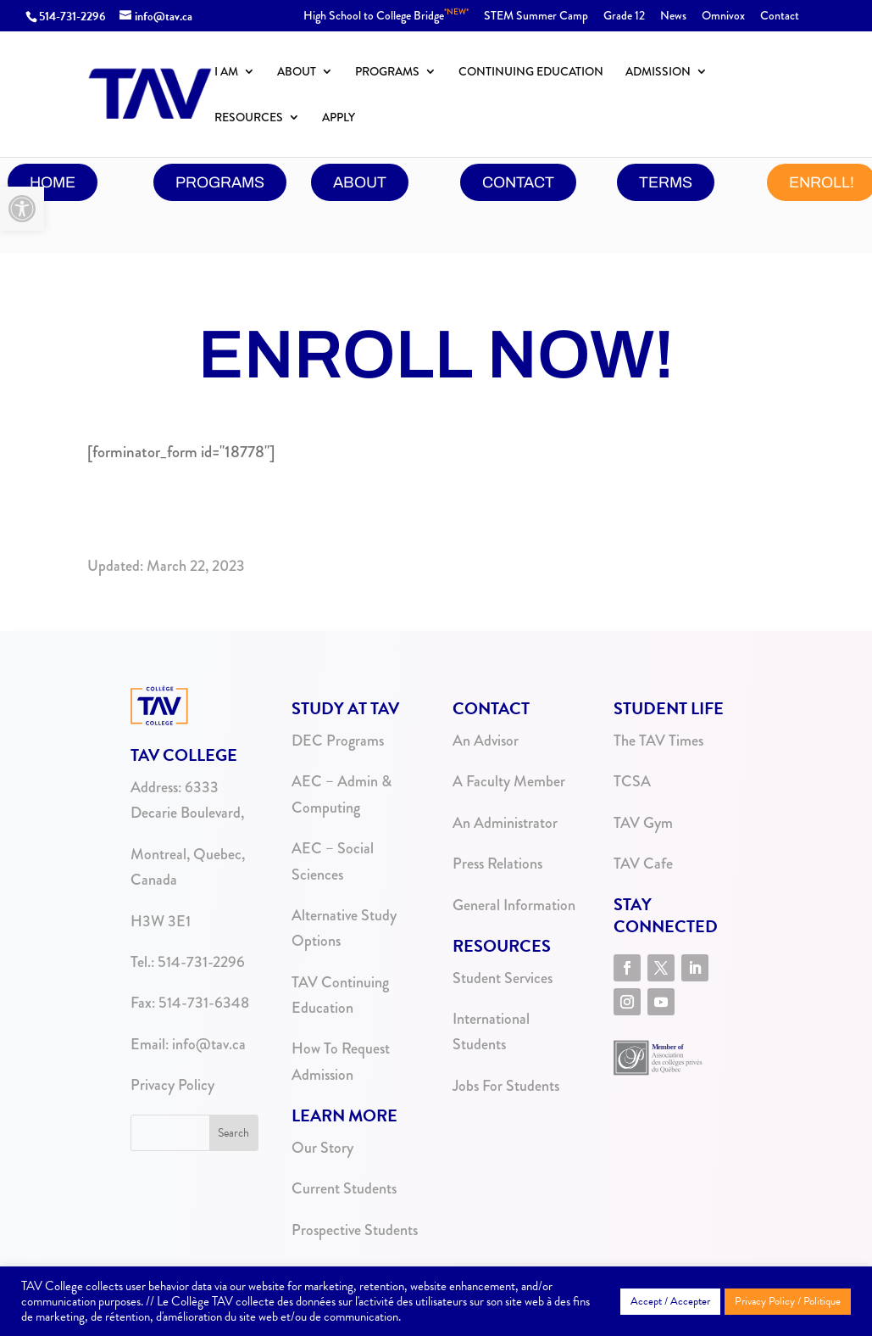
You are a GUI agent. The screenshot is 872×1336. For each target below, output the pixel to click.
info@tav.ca (209, 1044)
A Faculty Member (509, 781)
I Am (226, 72)
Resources (248, 118)
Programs (387, 72)
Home (52, 182)
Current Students (344, 1188)
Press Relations (497, 863)
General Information (514, 905)
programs (219, 182)
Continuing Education (530, 72)
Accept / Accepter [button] (670, 1301)
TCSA (632, 781)
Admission (658, 72)
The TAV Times (658, 740)
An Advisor (486, 740)
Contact (779, 16)
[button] (22, 209)
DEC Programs (338, 740)
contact (518, 182)
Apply (338, 118)
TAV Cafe (643, 863)
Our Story (322, 1148)
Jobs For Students (506, 1086)
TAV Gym (643, 823)
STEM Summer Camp (536, 16)
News (673, 16)
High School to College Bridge (386, 16)
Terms (665, 182)
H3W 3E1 (161, 921)
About (296, 72)
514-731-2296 (72, 16)
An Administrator (505, 823)
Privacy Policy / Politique (788, 1301)
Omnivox (723, 16)
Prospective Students (355, 1230)
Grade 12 (624, 16)
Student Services (503, 978)
